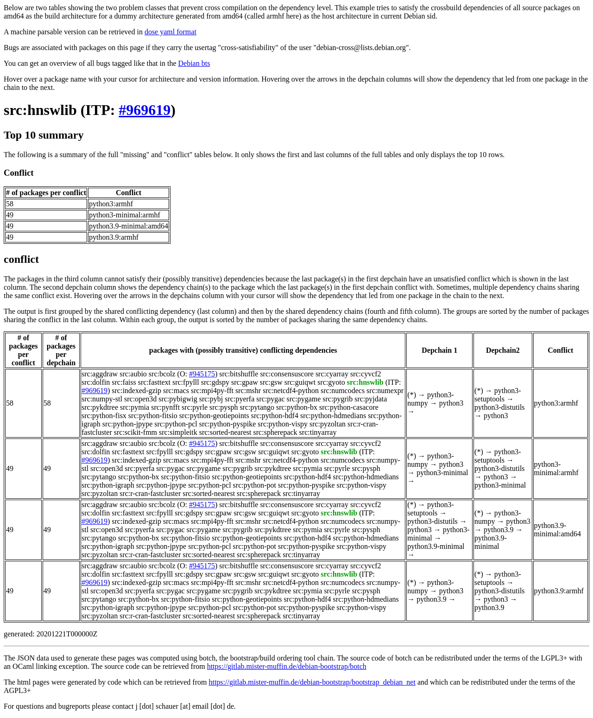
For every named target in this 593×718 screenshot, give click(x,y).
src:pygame (304, 399)
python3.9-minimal (435, 546)
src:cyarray (331, 374)
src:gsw (271, 382)
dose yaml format (170, 32)
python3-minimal (442, 473)
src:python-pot (254, 485)
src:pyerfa (239, 399)
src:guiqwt (300, 382)
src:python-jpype (127, 424)
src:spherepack (275, 432)
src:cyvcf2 (365, 374)
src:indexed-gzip (136, 390)
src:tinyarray (318, 432)
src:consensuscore (287, 374)
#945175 (202, 374)
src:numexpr (385, 390)
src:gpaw (244, 382)
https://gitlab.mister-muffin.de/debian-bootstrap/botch (286, 666)
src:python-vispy (283, 424)
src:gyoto (331, 382)
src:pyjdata (370, 399)
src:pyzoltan (327, 424)
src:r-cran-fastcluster (150, 493)
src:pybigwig (177, 399)
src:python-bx (296, 407)
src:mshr (248, 390)
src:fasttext (154, 382)
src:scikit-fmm (135, 432)
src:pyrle (195, 407)
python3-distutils (499, 407)
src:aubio (133, 374)
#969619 (144, 110)
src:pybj (211, 399)
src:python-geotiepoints (214, 415)
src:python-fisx (104, 415)
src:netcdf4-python (291, 390)
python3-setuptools (497, 395)
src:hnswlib (40, 110)
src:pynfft (165, 407)
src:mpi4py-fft (212, 390)
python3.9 (498, 530)
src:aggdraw (100, 374)
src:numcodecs (343, 390)
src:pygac (270, 399)
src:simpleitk (178, 432)
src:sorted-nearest (225, 432)
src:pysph (223, 407)
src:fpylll (185, 382)
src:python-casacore (349, 407)
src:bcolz (162, 374)
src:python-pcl (175, 424)
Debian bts (194, 63)
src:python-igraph (108, 485)
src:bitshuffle (238, 374)
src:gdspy (215, 382)
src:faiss (124, 382)
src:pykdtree (100, 407)
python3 (451, 403)
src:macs (176, 390)
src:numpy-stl (102, 399)
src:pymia (134, 407)
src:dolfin (96, 382)
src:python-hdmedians (333, 415)
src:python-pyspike (227, 424)
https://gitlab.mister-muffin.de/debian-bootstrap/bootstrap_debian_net (311, 682)
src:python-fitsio (152, 415)
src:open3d (140, 399)
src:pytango (257, 407)
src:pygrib (337, 399)
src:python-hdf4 (274, 415)
